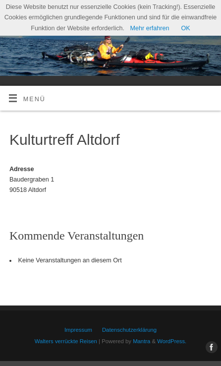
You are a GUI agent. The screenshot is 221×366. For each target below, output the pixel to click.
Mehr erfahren (149, 28)
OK (185, 28)
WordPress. (171, 341)
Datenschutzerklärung (129, 330)
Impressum (78, 330)
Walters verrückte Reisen (66, 341)
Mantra (141, 341)
